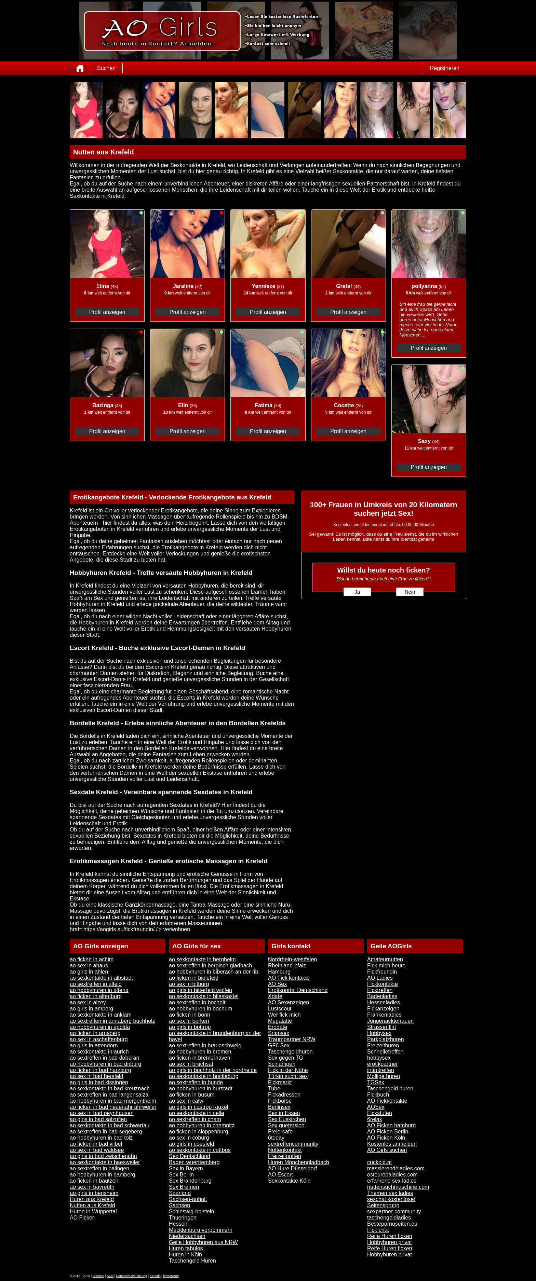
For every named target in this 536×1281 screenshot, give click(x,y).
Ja (357, 592)
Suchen (106, 68)
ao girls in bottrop (190, 1027)
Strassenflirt (381, 1027)
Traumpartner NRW (292, 1039)
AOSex (376, 1107)
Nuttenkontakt (285, 1150)
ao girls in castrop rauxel (198, 1107)
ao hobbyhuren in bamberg (102, 1174)
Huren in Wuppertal (93, 1211)
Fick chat (378, 1230)
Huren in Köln (185, 1254)
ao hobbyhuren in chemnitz (201, 1125)
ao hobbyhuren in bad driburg (105, 1064)
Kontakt (155, 1276)
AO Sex (277, 984)
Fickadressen (284, 1095)
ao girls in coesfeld (191, 1144)
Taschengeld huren (390, 1088)
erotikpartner (382, 1064)
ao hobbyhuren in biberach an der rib (213, 972)
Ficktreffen (379, 990)
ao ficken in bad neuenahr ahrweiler (113, 1107)
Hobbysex (379, 1033)
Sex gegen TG (285, 1058)
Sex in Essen (284, 1113)
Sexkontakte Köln (289, 1181)
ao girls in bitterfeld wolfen (200, 990)
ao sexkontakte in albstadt (101, 978)
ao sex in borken (189, 1021)
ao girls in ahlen (89, 972)
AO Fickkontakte (387, 1101)
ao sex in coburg (189, 1138)
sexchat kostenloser (391, 1199)
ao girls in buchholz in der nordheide (213, 1070)
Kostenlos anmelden (392, 1144)
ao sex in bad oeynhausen (102, 1113)
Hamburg (279, 972)
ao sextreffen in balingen (99, 1168)
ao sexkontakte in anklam (101, 1015)
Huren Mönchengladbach (298, 1162)
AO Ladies (380, 978)
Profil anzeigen (107, 312)
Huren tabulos (186, 1248)
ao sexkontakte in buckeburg (204, 1076)
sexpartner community (394, 1211)
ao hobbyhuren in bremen (200, 1052)
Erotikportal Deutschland (297, 990)
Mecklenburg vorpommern (200, 1230)
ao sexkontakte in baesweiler (105, 1162)
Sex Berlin (181, 1174)
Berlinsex (279, 1107)
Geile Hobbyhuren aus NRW (203, 1242)
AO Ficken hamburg (391, 1125)
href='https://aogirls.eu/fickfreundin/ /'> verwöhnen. (131, 929)
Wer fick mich (284, 1015)
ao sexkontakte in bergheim (202, 959)
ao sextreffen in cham (195, 1119)
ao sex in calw (186, 1101)
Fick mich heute (386, 965)
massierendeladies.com (396, 1168)
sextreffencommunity (293, 1144)
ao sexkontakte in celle (196, 1113)
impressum (171, 1276)
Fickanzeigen (383, 1008)
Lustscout (279, 1008)
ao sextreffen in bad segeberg (106, 1131)
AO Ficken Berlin (387, 1131)
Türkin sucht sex (288, 1076)
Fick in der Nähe (288, 1070)
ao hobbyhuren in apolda (100, 1027)
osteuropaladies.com (392, 1174)
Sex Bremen (184, 1187)
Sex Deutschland (189, 1156)
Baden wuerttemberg (194, 1162)
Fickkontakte (382, 984)
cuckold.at (379, 1162)
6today (276, 1138)
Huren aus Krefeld (92, 1199)
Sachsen (179, 1205)
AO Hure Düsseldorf (292, 1168)
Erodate (277, 1027)
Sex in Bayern (186, 1168)
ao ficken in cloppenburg (198, 1131)
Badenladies (382, 996)
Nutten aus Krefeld (92, 1205)
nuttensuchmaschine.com (398, 1187)
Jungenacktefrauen (390, 1021)
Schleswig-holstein (191, 1211)
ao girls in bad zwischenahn (103, 1156)
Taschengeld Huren (192, 1261)
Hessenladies (383, 1002)
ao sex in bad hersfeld (96, 1076)
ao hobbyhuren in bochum (200, 1008)
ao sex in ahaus (89, 965)
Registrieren (444, 68)
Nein (410, 592)
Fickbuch (378, 1095)
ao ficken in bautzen (94, 1181)
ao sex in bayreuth (92, 1187)
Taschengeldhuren (290, 1052)
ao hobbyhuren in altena (99, 990)
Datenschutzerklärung (131, 1276)
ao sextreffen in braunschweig (205, 1045)
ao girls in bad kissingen (99, 1082)
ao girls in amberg (91, 1008)
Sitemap (98, 1276)
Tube (274, 1088)
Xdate (275, 996)
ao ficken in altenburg (96, 996)
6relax (374, 1119)
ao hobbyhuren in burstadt (200, 1088)
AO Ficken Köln (386, 1138)
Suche (125, 184)
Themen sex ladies (390, 1193)
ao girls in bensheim (94, 1193)
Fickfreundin (382, 972)
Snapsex (278, 1033)
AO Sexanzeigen (288, 1002)
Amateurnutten (385, 959)
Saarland (180, 1193)
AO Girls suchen (387, 1150)
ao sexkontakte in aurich (99, 1052)
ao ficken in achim (91, 959)
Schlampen (281, 1064)
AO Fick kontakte (289, 978)
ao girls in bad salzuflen (98, 1119)
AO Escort (280, 1174)
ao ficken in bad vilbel (96, 1144)
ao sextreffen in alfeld (96, 984)
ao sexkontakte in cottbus (200, 1150)
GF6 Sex (279, 1045)
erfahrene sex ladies (391, 1181)
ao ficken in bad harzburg (100, 1070)
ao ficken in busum (191, 1095)
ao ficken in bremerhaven (199, 1058)
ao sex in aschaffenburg (99, 1039)
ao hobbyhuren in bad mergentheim (113, 1101)
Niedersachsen (187, 1236)
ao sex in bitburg (189, 984)
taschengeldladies (389, 1218)
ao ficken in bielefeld (193, 978)
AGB (110, 1276)
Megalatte (280, 1021)
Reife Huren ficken (389, 1236)
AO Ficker (82, 1218)
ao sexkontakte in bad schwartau (109, 1125)
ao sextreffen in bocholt (197, 1002)
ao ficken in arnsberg (95, 1033)
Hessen (178, 1224)
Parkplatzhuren (385, 1039)
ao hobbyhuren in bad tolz (101, 1138)
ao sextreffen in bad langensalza (109, 1095)
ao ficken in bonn (189, 1015)
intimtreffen (380, 1070)
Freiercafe (280, 1131)
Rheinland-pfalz (287, 965)
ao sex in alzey (88, 1002)
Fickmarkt (280, 1082)
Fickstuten (379, 1113)
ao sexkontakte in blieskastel (204, 996)
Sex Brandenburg (190, 1181)
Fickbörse (280, 1101)
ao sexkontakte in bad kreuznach (110, 1088)
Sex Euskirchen (287, 1119)
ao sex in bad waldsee (97, 1150)
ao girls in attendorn (94, 1045)
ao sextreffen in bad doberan (104, 1058)
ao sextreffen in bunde (196, 1082)
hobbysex (379, 1058)
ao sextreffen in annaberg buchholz (112, 1021)
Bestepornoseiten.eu (392, 1224)
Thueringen (183, 1218)
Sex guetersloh (286, 1125)
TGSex (375, 1082)
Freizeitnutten (284, 1156)
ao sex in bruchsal (191, 1064)
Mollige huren (383, 1076)
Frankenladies (384, 1015)
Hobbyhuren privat (389, 1242)
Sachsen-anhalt (188, 1199)
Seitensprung (383, 1205)
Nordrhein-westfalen (292, 959)
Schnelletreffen (385, 1052)
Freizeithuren (383, 1045)
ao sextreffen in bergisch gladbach (210, 965)
